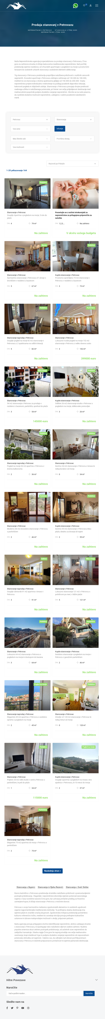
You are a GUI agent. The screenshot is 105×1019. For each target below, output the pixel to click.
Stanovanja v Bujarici (26, 887)
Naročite (89, 993)
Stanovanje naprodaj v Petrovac (20, 338)
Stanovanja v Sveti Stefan (77, 887)
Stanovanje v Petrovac (16, 212)
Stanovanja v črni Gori (66, 30)
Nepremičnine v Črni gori (53, 32)
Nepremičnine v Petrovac (40, 30)
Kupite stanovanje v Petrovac (67, 275)
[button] (30, 120)
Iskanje (60, 128)
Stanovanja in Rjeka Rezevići (50, 887)
